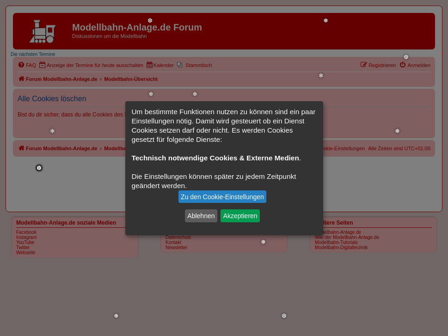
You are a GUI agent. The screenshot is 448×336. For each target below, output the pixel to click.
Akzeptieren (240, 216)
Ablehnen (201, 216)
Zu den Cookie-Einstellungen (222, 197)
